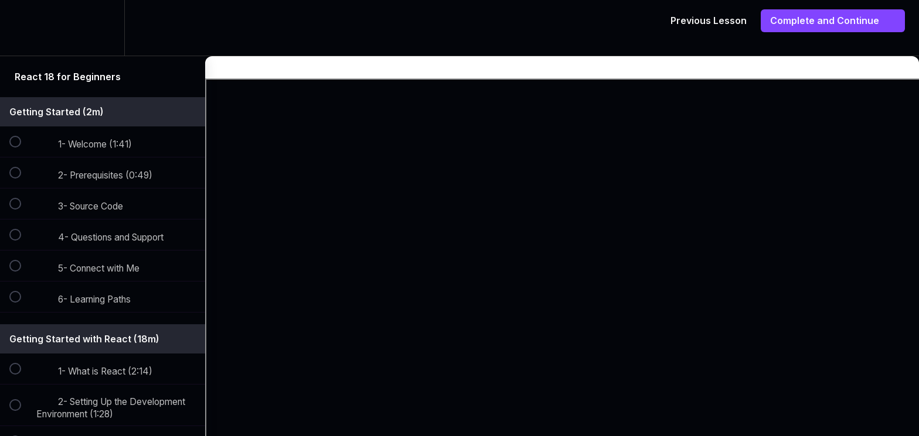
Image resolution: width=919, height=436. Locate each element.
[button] (21, 28)
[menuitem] (102, 28)
